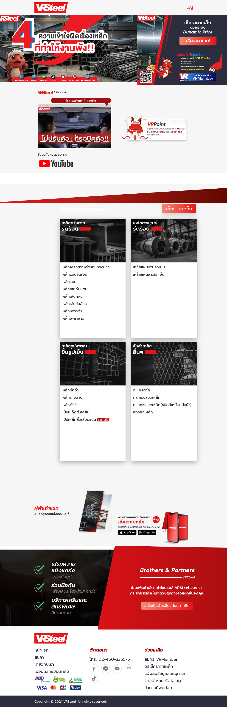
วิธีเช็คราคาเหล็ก (159, 666)
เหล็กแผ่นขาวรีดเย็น (148, 274)
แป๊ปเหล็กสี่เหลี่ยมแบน (85, 419)
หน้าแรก (41, 650)
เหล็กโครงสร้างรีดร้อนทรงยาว (85, 267)
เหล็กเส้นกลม (72, 296)
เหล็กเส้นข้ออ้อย (74, 304)
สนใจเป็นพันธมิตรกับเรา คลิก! (168, 605)
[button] (43, 141)
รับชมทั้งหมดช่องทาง (53, 154)
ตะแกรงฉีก (141, 390)
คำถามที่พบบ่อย (158, 688)
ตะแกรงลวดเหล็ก (146, 397)
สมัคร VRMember (161, 659)
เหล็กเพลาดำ (72, 311)
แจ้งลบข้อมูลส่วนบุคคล (165, 673)
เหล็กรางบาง (72, 397)
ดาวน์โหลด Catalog (163, 680)
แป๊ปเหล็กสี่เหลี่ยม (75, 412)
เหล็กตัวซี (69, 405)
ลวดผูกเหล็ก (143, 412)
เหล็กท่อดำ (70, 390)
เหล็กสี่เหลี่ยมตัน (74, 289)
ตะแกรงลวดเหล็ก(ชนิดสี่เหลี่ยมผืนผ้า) (162, 405)
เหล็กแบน (69, 282)
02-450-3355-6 (114, 659)
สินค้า (39, 657)
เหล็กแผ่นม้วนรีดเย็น (149, 267)
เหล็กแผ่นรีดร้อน (74, 274)
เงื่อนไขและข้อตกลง (51, 671)
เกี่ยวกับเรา (44, 664)
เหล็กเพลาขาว (73, 318)
